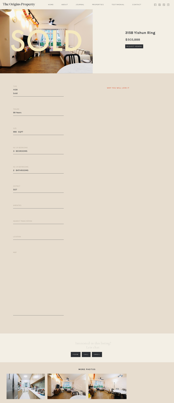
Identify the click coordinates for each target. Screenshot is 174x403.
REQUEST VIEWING (134, 46)
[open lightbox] (26, 386)
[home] (19, 5)
